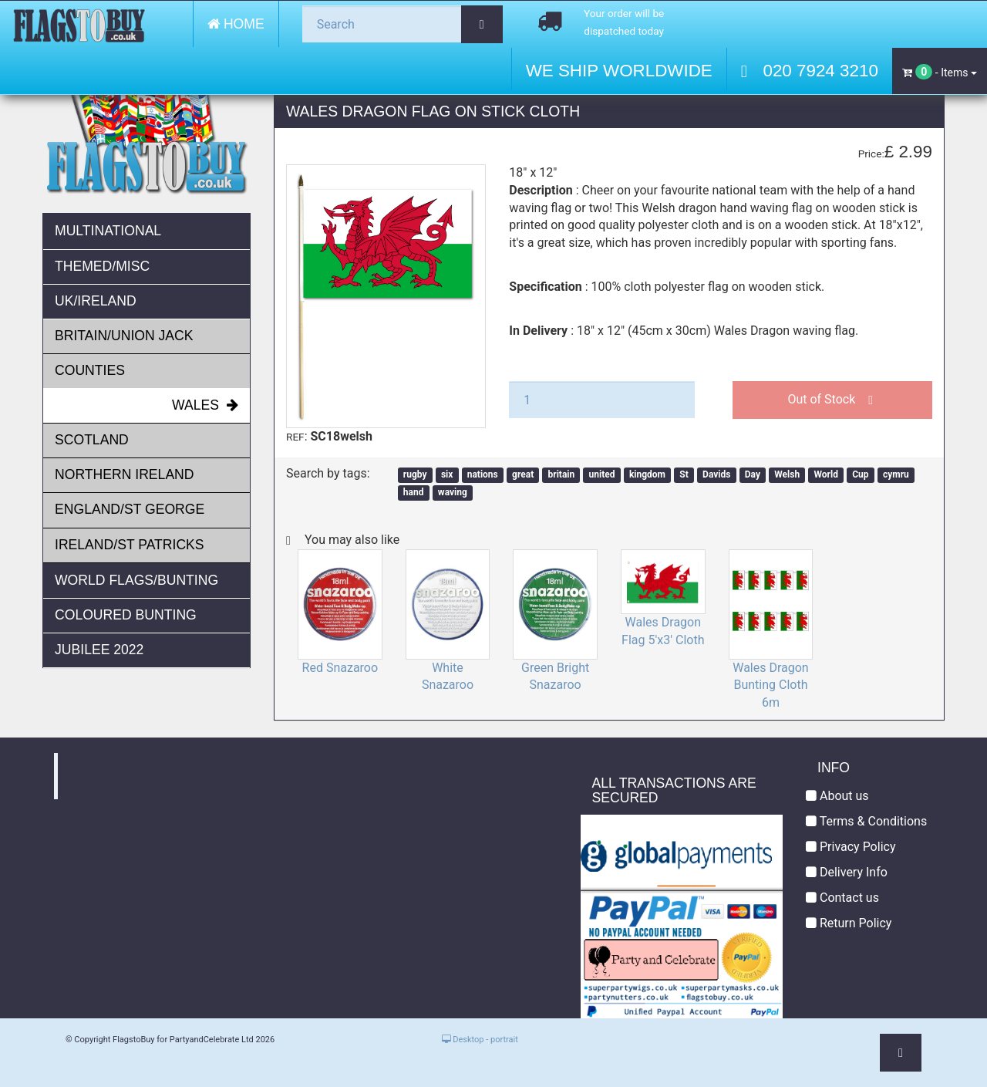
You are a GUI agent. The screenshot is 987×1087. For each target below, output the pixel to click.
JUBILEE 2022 (99, 649)
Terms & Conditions (866, 821)
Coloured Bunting (126, 615)
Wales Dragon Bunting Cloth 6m (771, 685)
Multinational (108, 230)
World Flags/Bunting (136, 580)
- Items (939, 71)
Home (235, 24)
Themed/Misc (102, 266)
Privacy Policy (850, 846)
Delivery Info (847, 872)
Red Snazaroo (340, 667)
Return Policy (848, 923)
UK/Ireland (95, 301)
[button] (900, 1053)
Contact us (842, 897)
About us (837, 795)
